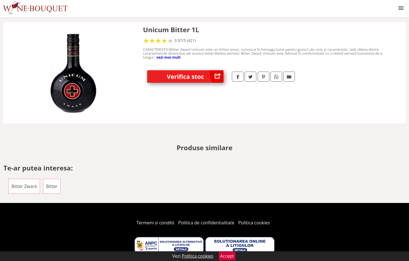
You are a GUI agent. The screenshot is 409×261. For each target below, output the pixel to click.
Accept (227, 256)
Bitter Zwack (24, 186)
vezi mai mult (168, 57)
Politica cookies (254, 223)
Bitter (51, 186)
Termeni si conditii (155, 223)
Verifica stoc (195, 76)
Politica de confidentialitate (206, 223)
